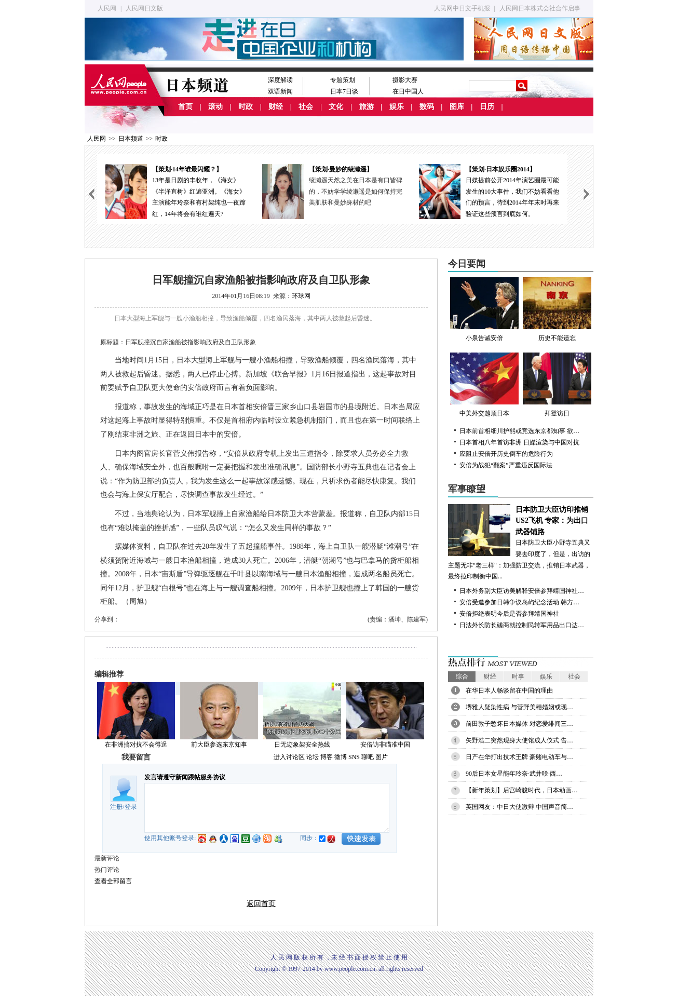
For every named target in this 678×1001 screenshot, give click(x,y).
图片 (381, 757)
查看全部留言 (113, 881)
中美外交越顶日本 (484, 385)
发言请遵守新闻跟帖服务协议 (184, 777)
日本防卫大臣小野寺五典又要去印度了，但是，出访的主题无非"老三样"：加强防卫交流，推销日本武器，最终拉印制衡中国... (520, 542)
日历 (487, 107)
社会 (306, 107)
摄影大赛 (404, 80)
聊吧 (367, 757)
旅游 (366, 107)
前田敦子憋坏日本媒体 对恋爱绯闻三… (519, 723)
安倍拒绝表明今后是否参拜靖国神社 (509, 613)
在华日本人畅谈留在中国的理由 (509, 690)
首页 (185, 107)
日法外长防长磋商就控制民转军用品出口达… (521, 625)
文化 (336, 107)
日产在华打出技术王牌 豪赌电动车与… (519, 757)
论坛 (312, 757)
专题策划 (342, 80)
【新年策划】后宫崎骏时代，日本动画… (522, 790)
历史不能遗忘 (557, 309)
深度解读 (280, 80)
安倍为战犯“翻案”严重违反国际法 (505, 465)
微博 (340, 757)
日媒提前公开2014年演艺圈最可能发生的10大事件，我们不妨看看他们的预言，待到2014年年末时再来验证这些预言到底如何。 (489, 191)
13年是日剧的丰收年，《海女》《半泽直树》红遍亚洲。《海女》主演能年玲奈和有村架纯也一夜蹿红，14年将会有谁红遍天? (175, 191)
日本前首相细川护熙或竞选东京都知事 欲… (519, 431)
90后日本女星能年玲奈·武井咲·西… (514, 773)
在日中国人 (408, 91)
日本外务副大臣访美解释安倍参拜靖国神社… (521, 590)
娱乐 (396, 107)
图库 (457, 107)
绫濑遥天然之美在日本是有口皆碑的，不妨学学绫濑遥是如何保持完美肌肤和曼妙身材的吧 (355, 191)
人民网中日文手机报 (462, 8)
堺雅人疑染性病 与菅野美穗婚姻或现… (519, 707)
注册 (116, 806)
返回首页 (261, 904)
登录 (131, 806)
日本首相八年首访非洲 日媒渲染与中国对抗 (519, 442)
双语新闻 (280, 91)
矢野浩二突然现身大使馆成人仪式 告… (519, 740)
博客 (326, 757)
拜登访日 (557, 385)
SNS (354, 757)
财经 (275, 107)
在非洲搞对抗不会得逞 (136, 744)
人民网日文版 (144, 8)
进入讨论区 (289, 757)
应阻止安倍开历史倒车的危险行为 (506, 453)
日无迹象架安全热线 (302, 744)
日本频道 (130, 138)
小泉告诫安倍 (484, 309)
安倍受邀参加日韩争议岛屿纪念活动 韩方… (519, 602)
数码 (426, 107)
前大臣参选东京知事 (219, 744)
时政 (245, 107)
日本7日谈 (344, 91)
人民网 (107, 8)
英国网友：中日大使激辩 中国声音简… (519, 806)
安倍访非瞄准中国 (385, 744)
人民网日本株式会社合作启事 (539, 8)
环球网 (301, 296)
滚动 (215, 107)
